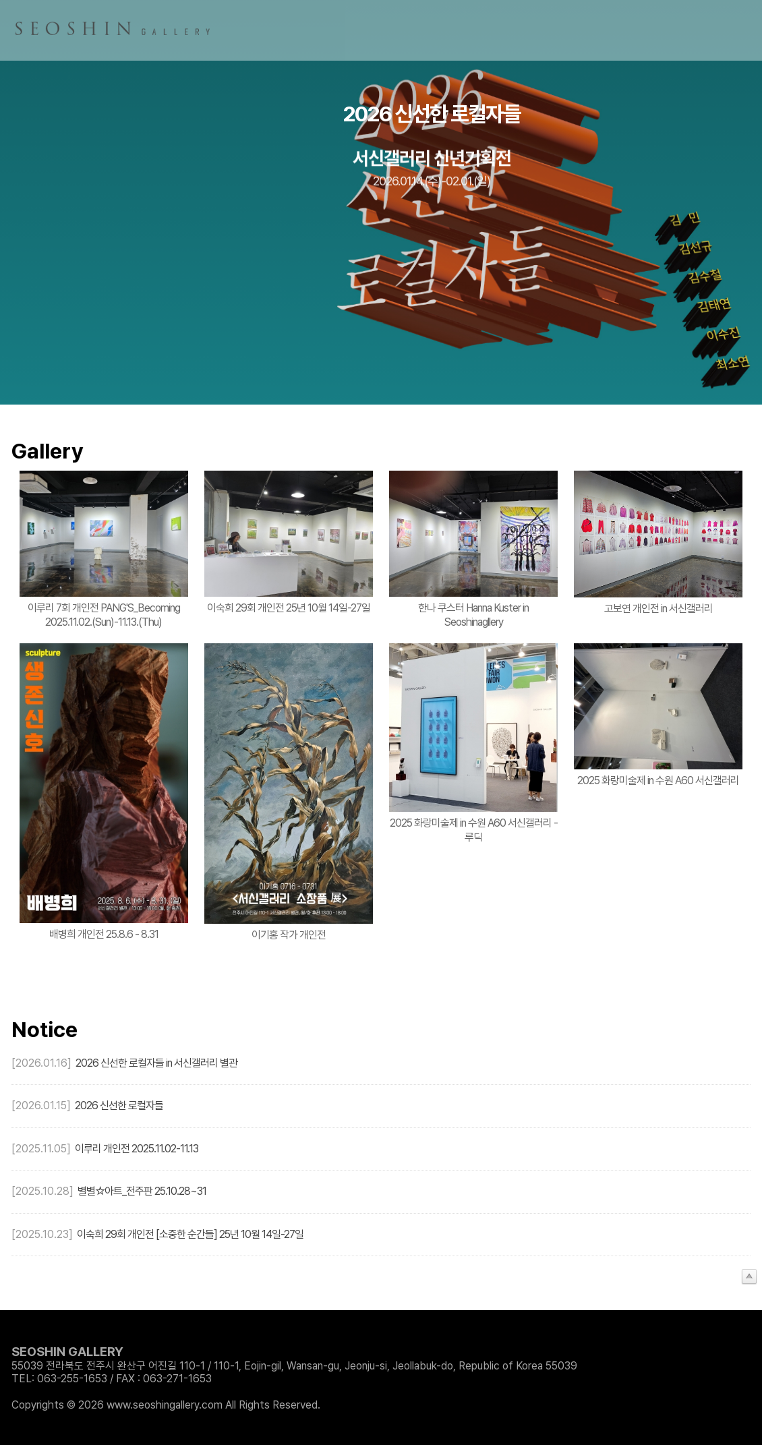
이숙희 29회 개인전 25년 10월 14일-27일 (288, 607)
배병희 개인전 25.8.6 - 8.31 (103, 934)
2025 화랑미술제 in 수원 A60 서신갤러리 (658, 780)
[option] (381, 202)
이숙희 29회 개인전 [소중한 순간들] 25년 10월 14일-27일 (190, 1234)
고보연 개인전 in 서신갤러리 (658, 608)
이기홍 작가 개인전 (289, 934)
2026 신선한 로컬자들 (119, 1105)
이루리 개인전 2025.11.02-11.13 (136, 1148)
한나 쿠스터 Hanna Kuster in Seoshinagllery (473, 614)
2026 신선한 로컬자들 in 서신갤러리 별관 (156, 1063)
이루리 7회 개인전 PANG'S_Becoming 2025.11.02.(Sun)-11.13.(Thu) (104, 614)
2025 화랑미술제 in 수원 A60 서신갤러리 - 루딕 (474, 830)
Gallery (47, 451)
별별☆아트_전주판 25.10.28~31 (142, 1191)
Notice (44, 1029)
